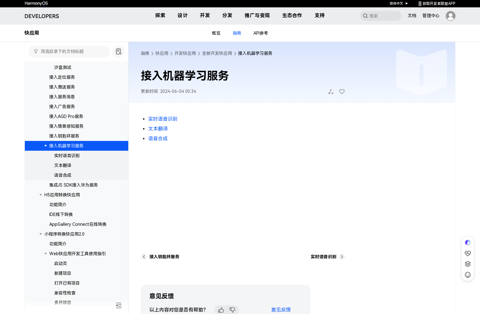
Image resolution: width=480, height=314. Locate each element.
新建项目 (62, 294)
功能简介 (57, 225)
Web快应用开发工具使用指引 (77, 274)
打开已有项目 (67, 303)
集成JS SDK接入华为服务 (73, 205)
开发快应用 (185, 53)
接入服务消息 (62, 117)
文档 (412, 15)
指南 (237, 33)
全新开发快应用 (217, 53)
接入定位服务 (62, 98)
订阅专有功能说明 (71, 78)
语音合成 (62, 196)
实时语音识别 (67, 176)
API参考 (260, 33)
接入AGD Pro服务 (66, 137)
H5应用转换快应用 (62, 215)
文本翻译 (62, 186)
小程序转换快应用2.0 (64, 254)
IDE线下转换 (61, 235)
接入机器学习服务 (66, 166)
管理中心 (431, 15)
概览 (216, 33)
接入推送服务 (62, 107)
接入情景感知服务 (66, 147)
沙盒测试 (62, 88)
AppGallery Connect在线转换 (78, 245)
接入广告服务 (62, 127)
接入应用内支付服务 (73, 68)
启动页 (60, 284)
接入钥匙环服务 (64, 156)
